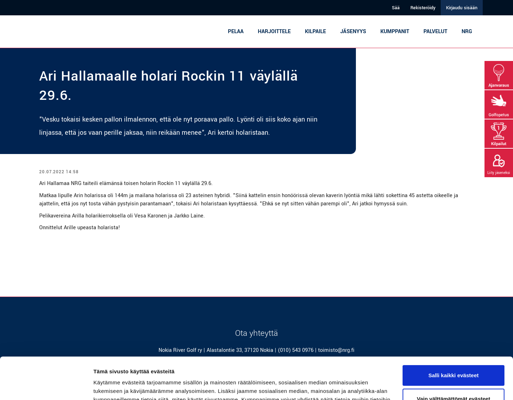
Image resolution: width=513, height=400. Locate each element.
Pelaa (236, 31)
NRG (467, 31)
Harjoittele (274, 31)
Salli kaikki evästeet (454, 333)
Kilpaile (315, 31)
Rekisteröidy (422, 8)
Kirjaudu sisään (461, 8)
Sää (396, 8)
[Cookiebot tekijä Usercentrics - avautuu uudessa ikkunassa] (46, 386)
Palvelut (435, 31)
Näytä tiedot (108, 386)
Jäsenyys (353, 31)
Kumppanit (394, 31)
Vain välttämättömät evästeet (453, 357)
